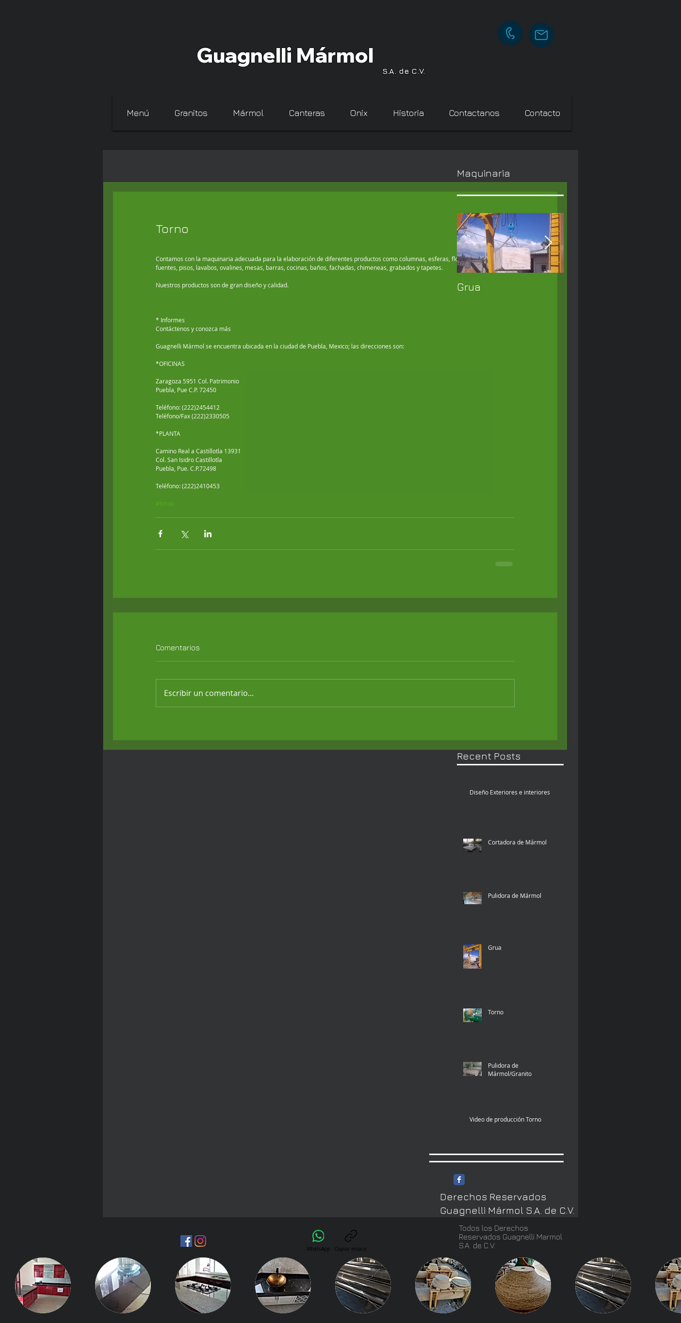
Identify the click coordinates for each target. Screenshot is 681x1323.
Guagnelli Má (261, 55)
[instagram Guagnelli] (200, 1241)
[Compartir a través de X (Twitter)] (184, 533)
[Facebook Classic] (459, 1179)
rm (341, 55)
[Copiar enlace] (351, 1241)
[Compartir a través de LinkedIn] (207, 533)
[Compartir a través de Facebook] (160, 533)
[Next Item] (548, 242)
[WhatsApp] (318, 1241)
